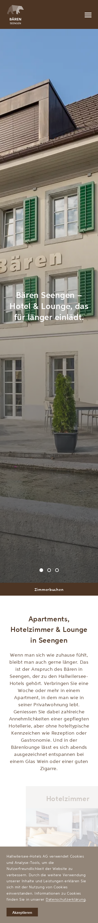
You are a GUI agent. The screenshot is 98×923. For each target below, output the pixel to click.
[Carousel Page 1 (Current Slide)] (41, 570)
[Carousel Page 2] (49, 570)
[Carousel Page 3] (57, 570)
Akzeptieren (22, 912)
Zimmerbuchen (49, 589)
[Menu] (88, 14)
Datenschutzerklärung (65, 899)
